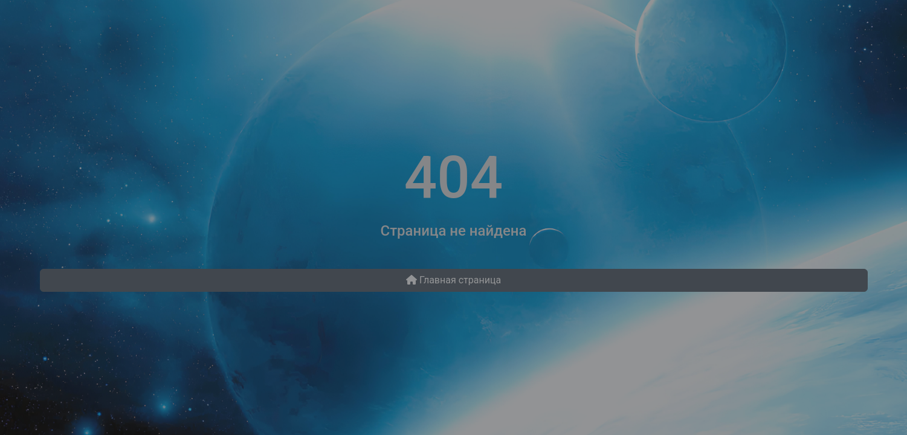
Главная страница (453, 280)
